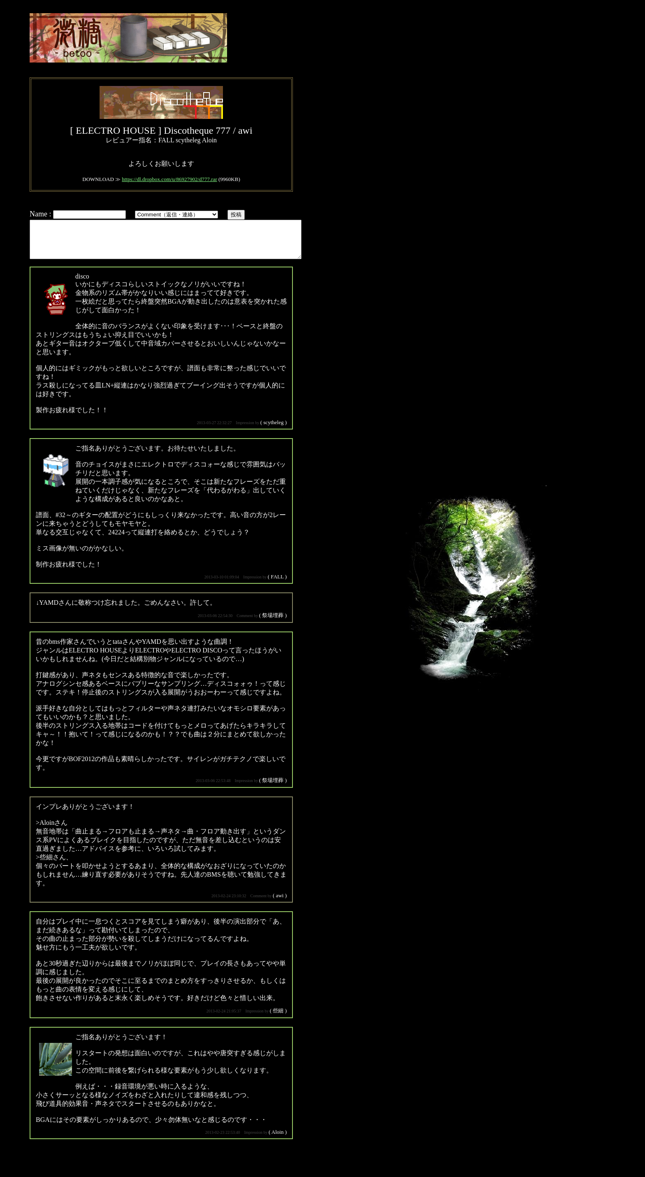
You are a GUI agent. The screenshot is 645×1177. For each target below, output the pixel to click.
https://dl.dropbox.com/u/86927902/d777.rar (169, 179)
